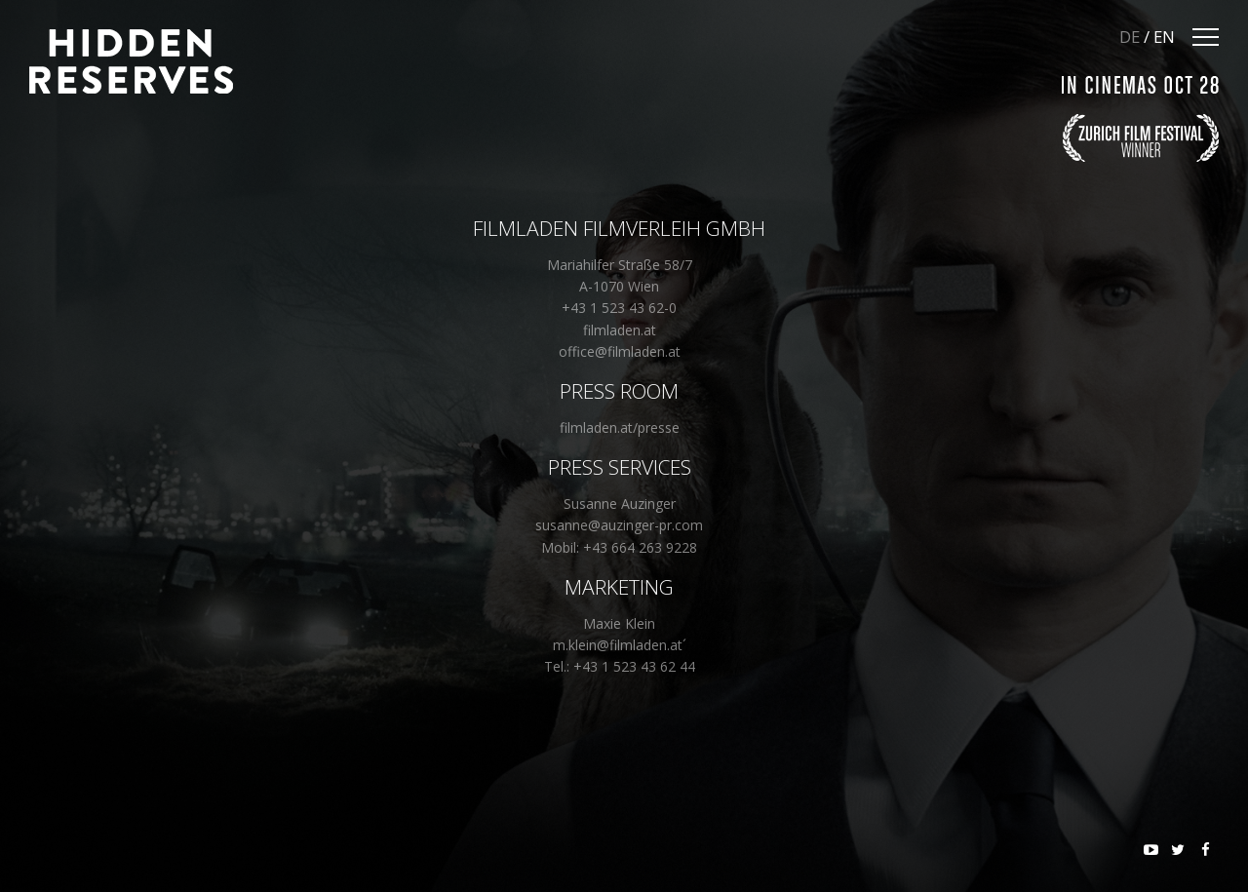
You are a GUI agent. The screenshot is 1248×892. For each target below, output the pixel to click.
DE (1129, 36)
